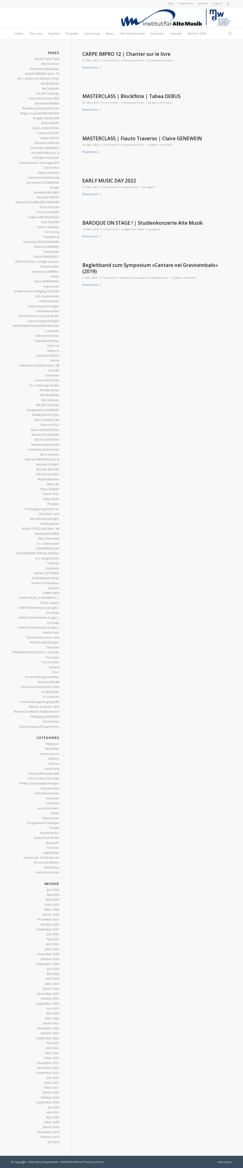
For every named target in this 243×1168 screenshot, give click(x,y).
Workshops (51, 721)
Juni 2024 (53, 969)
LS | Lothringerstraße (44, 385)
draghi (54, 187)
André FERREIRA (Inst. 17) (42, 74)
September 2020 (47, 1102)
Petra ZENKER (49, 489)
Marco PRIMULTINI (46, 420)
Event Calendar (48, 227)
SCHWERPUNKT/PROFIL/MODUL (37, 553)
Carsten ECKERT (48, 133)
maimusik (52, 798)
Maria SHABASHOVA (45, 430)
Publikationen (49, 524)
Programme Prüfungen (43, 823)
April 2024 (52, 979)
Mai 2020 (53, 1112)
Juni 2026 (53, 889)
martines (53, 803)
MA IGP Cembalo (47, 405)
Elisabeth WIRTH (48, 197)
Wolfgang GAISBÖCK (45, 716)
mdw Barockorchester (44, 449)
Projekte (53, 504)
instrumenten (49, 788)
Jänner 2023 (51, 1023)
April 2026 (52, 899)
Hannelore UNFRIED (45, 271)
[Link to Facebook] (228, 3)
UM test (54, 667)
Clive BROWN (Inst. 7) (45, 153)
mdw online (185, 3)
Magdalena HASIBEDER (43, 410)
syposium (52, 843)
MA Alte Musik (49, 390)
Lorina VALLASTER (47, 380)
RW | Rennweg (48, 538)
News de (53, 484)
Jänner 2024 (51, 988)
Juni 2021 (53, 1077)
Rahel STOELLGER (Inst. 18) (41, 528)
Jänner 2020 (51, 1127)
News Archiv (131, 187)
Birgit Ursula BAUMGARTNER (39, 113)
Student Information (45, 583)
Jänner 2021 (51, 1092)
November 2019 (48, 1132)
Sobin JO (53, 563)
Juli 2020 (53, 1107)
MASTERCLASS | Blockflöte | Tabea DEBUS (131, 96)
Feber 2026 (51, 909)
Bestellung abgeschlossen (40, 108)
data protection (48, 172)
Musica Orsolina (48, 474)
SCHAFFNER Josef (47, 548)
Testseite (52, 647)
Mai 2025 (53, 939)
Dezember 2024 (48, 954)
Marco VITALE (50, 425)
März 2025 (52, 949)
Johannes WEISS (47, 355)
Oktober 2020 (49, 1097)
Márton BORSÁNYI (46, 439)
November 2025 (48, 919)
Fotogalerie (51, 237)
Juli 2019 (53, 1142)
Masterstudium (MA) (45, 444)
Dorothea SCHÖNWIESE (42, 182)
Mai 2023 (53, 1013)
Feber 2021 (51, 1087)
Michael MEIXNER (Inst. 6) (42, 459)
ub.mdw (203, 3)
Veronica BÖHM (48, 682)
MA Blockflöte (49, 395)
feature (54, 764)
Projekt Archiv (49, 833)
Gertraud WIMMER (46, 247)
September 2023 (47, 1003)
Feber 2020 (51, 1122)
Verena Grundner (162, 60)
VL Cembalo (51, 697)
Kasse (54, 360)
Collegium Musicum (45, 157)
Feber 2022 (51, 1058)
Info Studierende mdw (43, 778)
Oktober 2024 (49, 959)
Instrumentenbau (47, 336)
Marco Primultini (162, 102)
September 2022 (47, 1038)
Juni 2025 (53, 934)
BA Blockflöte (50, 83)
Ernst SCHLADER (48, 212)
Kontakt (53, 370)
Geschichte (51, 252)
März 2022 (52, 1053)
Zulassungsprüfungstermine (39, 726)
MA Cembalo (50, 400)
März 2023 (52, 1018)
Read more (92, 67)
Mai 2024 (53, 974)
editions (53, 758)
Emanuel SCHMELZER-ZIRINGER (37, 202)
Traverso (52, 847)
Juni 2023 (53, 1008)
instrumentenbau (47, 793)
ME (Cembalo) (49, 454)
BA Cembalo (50, 88)
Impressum (51, 286)
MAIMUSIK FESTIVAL (45, 415)
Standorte (52, 568)
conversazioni (49, 754)
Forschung (52, 232)
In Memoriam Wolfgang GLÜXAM (36, 291)
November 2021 (48, 1068)
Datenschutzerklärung (43, 177)
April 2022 (52, 1048)
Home (55, 276)
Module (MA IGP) (47, 469)
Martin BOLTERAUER (45, 435)
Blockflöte (52, 749)
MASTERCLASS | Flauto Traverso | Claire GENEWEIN (142, 138)
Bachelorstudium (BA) (44, 98)
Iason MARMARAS (47, 281)
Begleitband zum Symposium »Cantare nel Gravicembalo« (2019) (150, 268)
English (217, 3)
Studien (53, 588)
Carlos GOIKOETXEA (45, 128)
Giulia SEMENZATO (46, 256)
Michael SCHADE (47, 464)
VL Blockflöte (50, 692)
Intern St (53, 351)
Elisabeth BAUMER (46, 192)
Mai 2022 (53, 1043)
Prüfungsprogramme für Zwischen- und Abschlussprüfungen (42, 514)
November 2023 (48, 994)
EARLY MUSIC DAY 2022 (109, 180)
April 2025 (52, 944)
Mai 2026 (53, 895)
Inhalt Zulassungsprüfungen (39, 783)
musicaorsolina (48, 808)
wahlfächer (51, 853)
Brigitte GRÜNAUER (46, 118)
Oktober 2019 (49, 1137)
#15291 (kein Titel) (47, 59)
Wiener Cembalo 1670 (44, 707)
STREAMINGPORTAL (45, 578)
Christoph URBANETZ (44, 148)
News (140, 229)
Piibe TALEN (51, 499)
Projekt (54, 828)
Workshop (52, 867)
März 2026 (52, 904)
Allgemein (130, 229)
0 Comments (110, 60)
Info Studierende (47, 296)
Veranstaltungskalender (42, 677)
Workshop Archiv (134, 60)
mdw (170, 3)
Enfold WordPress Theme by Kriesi (82, 1162)
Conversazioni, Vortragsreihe (38, 163)
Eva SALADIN (50, 222)
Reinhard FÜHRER (47, 534)
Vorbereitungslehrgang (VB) (40, 702)
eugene (150, 187)
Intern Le (53, 346)
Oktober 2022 (49, 1033)
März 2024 (52, 984)
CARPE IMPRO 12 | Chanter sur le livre (126, 54)
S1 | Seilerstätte (48, 543)
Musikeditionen (48, 479)
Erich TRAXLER (49, 207)
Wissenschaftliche (46, 862)
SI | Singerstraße (47, 558)
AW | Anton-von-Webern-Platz (38, 78)
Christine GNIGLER (46, 143)
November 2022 (48, 1028)
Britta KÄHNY (50, 123)
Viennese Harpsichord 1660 (40, 687)
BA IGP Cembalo (48, 93)
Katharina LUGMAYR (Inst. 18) (39, 365)
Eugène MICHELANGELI (43, 217)
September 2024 (47, 964)
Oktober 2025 (49, 924)
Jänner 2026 (51, 914)
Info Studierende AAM (44, 773)
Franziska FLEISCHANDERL (41, 242)
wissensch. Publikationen (153, 277)
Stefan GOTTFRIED (46, 573)
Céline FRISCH (49, 138)
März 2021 (52, 1083)
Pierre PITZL (51, 494)
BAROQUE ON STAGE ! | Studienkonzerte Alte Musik (142, 223)
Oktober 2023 (49, 998)
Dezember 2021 (48, 1063)
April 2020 (52, 1117)
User (55, 672)
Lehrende (52, 375)
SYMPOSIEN (51, 593)
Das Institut (51, 167)
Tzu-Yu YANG (50, 662)
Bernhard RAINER (47, 103)
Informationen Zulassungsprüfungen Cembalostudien (43, 306)
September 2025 (47, 929)
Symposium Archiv (46, 838)
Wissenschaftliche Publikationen (36, 711)
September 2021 (47, 1073)
